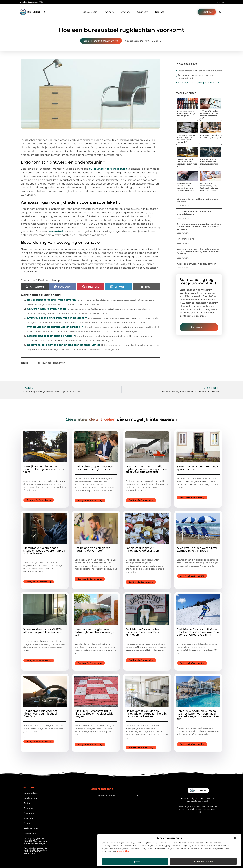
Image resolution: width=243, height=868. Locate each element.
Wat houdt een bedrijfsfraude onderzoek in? (55, 326)
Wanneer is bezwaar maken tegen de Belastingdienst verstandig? (186, 138)
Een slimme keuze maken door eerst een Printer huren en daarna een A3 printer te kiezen (199, 226)
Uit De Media (90, 12)
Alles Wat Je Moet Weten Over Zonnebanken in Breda (197, 549)
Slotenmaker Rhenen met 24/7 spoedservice (197, 468)
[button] (235, 838)
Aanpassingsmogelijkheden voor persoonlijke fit (195, 77)
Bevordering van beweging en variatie (198, 82)
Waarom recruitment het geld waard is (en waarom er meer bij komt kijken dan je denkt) (198, 251)
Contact (159, 12)
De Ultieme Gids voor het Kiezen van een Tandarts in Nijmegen (144, 632)
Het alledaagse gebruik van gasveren (51, 299)
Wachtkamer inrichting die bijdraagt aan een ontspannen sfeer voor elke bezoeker (146, 469)
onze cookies (123, 851)
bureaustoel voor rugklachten (108, 168)
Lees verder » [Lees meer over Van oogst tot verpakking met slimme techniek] (183, 205)
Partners (109, 12)
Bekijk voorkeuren (203, 861)
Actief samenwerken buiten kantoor (196, 264)
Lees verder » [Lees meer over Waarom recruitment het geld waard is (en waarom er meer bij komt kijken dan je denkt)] (183, 258)
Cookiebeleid (30, 833)
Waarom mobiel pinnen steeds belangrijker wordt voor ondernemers (185, 186)
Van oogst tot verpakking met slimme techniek (197, 200)
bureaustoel (55, 231)
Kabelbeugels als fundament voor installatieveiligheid (209, 161)
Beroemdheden (32, 793)
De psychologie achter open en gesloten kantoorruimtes (64, 344)
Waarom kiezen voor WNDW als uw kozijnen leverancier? (42, 631)
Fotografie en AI (185, 239)
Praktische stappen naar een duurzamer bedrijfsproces (94, 468)
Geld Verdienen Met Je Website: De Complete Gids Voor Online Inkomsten (35, 850)
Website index (31, 828)
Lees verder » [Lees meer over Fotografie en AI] (183, 243)
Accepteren (135, 861)
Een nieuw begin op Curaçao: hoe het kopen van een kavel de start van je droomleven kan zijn (198, 714)
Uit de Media (30, 798)
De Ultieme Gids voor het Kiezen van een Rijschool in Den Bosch (41, 713)
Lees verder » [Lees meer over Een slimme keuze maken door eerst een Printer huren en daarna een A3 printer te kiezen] (183, 233)
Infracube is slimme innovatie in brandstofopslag (194, 212)
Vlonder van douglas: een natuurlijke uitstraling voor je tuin (94, 632)
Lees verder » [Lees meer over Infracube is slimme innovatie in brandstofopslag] (183, 218)
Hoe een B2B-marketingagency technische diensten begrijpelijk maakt (209, 186)
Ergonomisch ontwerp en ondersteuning (200, 70)
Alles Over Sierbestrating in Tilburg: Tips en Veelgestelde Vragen (94, 713)
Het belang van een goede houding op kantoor (92, 549)
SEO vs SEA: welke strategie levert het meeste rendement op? (209, 114)
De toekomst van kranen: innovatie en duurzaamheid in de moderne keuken (146, 713)
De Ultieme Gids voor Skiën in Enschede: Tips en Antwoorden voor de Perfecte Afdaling (198, 632)
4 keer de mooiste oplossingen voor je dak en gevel (186, 113)
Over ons (125, 12)
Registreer (29, 818)
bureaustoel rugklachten (51, 362)
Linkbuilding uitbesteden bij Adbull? (51, 335)
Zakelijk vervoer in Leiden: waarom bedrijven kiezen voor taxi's (187, 162)
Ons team (142, 12)
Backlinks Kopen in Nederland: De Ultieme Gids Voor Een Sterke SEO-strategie (35, 841)
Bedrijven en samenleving (101, 40)
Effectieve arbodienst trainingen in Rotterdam (57, 317)
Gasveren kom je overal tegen (46, 308)
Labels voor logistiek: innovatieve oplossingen (142, 549)
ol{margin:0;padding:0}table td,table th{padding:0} (213, 136)
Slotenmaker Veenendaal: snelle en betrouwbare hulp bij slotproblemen (44, 550)
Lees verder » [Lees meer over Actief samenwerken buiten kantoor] (183, 268)
